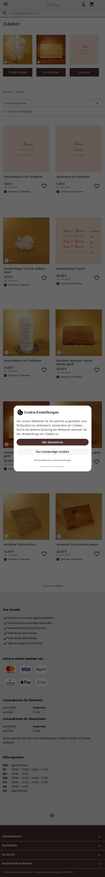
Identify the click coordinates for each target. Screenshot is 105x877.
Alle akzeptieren (52, 442)
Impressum (59, 466)
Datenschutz (46, 466)
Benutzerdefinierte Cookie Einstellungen (52, 460)
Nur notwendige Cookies (52, 452)
